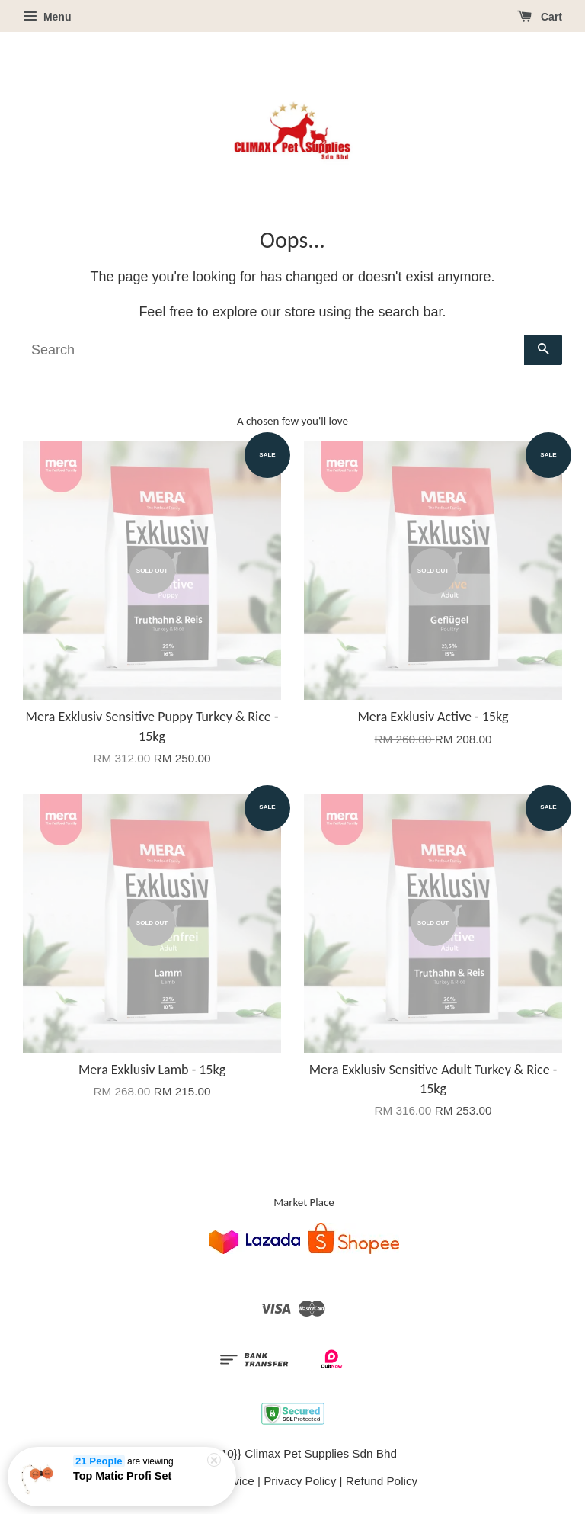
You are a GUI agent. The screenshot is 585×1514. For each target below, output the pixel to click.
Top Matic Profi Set (122, 1477)
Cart (539, 16)
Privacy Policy (300, 1480)
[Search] (273, 350)
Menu (47, 16)
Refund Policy (381, 1480)
